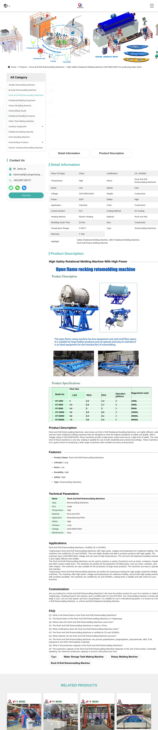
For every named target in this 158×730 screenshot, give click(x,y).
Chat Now (26, 195)
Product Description (111, 153)
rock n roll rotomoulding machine (70, 663)
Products (23, 67)
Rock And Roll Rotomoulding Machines (46, 67)
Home (13, 67)
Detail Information (69, 153)
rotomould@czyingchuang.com (29, 174)
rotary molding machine (124, 657)
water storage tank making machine (84, 657)
